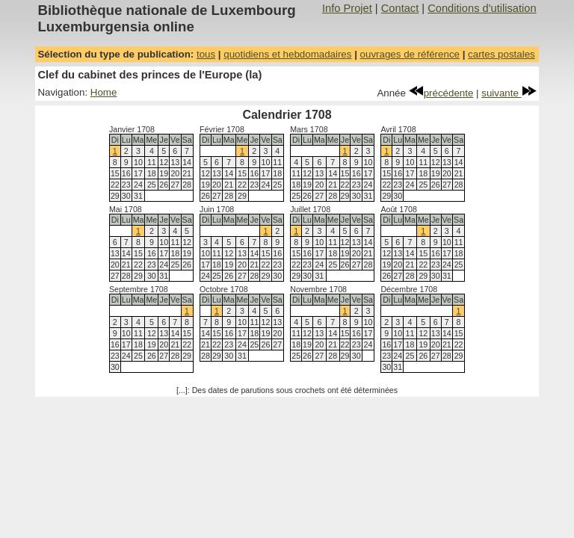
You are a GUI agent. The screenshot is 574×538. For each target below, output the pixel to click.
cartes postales (501, 54)
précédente (441, 93)
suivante (508, 93)
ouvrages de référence (410, 54)
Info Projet (347, 8)
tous (206, 54)
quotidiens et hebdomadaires (287, 54)
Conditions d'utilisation (482, 8)
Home (103, 92)
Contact (400, 8)
